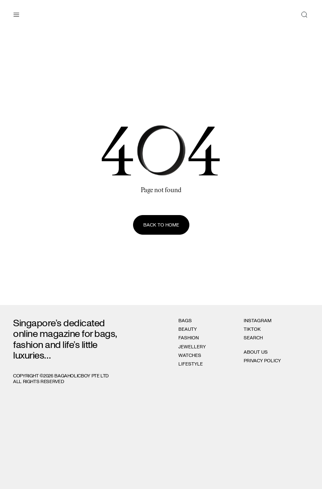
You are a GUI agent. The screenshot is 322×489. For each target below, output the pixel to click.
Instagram (257, 320)
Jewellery (192, 346)
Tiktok (252, 329)
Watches (189, 355)
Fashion (188, 337)
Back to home (161, 224)
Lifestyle (190, 363)
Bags (185, 320)
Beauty (187, 329)
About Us (256, 352)
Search (253, 337)
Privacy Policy (262, 360)
